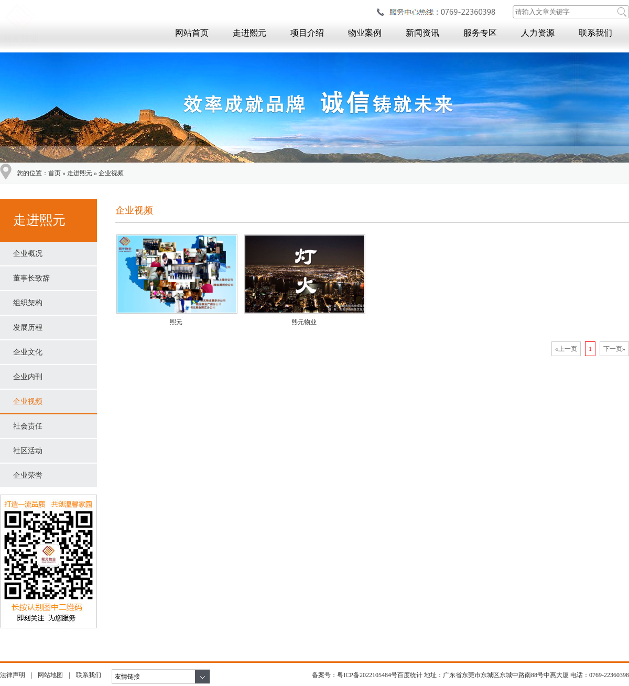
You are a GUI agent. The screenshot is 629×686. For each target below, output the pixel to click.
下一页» (614, 348)
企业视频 (111, 173)
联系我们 (595, 32)
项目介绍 (307, 32)
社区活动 (27, 451)
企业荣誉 (27, 475)
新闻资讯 (422, 32)
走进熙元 (249, 32)
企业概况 (27, 254)
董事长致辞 (31, 278)
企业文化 (27, 352)
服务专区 (480, 32)
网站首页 (192, 32)
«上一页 (566, 348)
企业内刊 (27, 377)
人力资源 (538, 32)
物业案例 (365, 32)
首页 (54, 173)
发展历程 (27, 327)
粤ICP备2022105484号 (367, 675)
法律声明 (12, 675)
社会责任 (27, 426)
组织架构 (27, 303)
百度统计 (409, 675)
